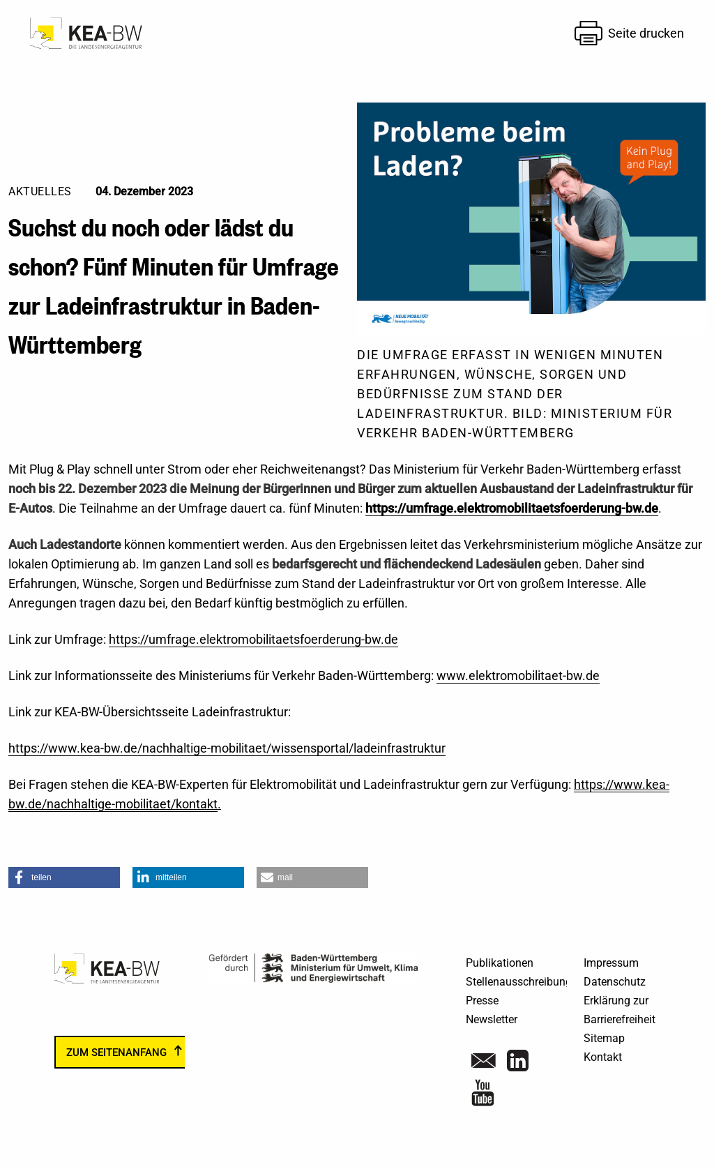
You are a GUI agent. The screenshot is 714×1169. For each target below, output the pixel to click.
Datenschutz (615, 981)
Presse (482, 1000)
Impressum (611, 963)
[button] (64, 877)
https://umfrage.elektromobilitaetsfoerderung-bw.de (511, 508)
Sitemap (604, 1038)
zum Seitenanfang (116, 1052)
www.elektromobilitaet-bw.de (518, 675)
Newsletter (491, 1019)
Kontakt (603, 1057)
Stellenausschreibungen (525, 981)
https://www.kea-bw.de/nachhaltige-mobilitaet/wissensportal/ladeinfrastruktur (227, 748)
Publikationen (499, 963)
